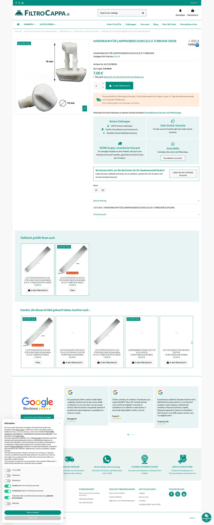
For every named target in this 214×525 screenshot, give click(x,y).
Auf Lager (97, 68)
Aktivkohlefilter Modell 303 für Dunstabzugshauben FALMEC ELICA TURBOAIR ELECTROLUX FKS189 (176, 354)
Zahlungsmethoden (86, 499)
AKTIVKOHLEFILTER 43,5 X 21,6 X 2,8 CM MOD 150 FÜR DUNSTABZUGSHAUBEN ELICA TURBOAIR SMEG (72, 353)
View (72, 290)
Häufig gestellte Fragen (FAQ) (149, 504)
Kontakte (142, 501)
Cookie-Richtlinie (115, 497)
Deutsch (195, 3)
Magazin (142, 493)
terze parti (37, 438)
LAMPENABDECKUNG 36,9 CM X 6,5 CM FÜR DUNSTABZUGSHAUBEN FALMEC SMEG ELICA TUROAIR (141, 354)
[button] (29, 24)
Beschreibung (146, 200)
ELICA (117, 56)
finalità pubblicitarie (17, 446)
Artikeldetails (146, 214)
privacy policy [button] (19, 430)
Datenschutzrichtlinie (117, 493)
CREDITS (192, 518)
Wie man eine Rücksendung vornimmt (89, 494)
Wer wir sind (143, 497)
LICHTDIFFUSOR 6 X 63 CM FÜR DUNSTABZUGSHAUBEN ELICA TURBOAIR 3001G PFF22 (72, 281)
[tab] (146, 201)
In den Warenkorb (119, 85)
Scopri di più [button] (32, 518)
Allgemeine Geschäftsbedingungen (122, 501)
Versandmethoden (86, 503)
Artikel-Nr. (98, 64)
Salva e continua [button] (33, 512)
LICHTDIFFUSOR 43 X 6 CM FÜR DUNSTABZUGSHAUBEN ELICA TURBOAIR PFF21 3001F (37, 280)
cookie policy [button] (19, 436)
